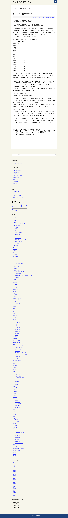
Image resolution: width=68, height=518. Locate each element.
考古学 (14, 398)
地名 (14, 293)
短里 (16, 284)
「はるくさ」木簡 (19, 345)
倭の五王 (17, 230)
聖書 (14, 411)
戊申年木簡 (17, 351)
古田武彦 (15, 279)
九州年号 (15, 222)
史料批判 (15, 282)
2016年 (14, 480)
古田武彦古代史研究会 (18, 195)
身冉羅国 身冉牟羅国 (19, 377)
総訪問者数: (15, 507)
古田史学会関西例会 (17, 163)
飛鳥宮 (14, 455)
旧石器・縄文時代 (17, 342)
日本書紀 (43, 17)
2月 (14, 465)
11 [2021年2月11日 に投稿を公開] (21, 205)
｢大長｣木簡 (17, 356)
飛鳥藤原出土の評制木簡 (20, 352)
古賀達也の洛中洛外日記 (23, 2)
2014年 (14, 483)
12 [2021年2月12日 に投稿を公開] (23, 205)
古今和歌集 (15, 260)
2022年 (14, 472)
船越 (16, 294)
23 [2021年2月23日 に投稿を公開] (17, 207)
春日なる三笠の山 (19, 263)
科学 (14, 389)
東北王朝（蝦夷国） (50, 17)
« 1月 (13, 210)
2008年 (14, 491)
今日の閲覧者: (16, 503)
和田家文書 (15, 179)
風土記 (14, 454)
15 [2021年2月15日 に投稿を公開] (14, 206)
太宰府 (14, 308)
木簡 (14, 344)
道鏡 (16, 305)
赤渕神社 (17, 384)
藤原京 (14, 414)
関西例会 (17, 277)
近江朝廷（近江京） (17, 425)
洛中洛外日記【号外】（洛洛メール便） (24, 275)
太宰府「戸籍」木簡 (19, 349)
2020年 (14, 475)
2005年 (14, 495)
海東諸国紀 (17, 333)
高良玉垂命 (17, 243)
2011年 (14, 487)
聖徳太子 (15, 185)
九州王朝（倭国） (37, 17)
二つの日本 (15, 245)
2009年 (14, 490)
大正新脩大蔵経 (18, 329)
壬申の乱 (15, 296)
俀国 (16, 228)
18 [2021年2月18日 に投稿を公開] (21, 206)
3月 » (16, 210)
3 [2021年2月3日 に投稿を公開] (19, 204)
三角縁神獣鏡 (18, 400)
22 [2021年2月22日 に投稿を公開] (14, 207)
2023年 (14, 471)
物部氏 (14, 369)
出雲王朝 (15, 254)
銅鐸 (14, 444)
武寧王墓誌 (17, 374)
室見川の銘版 (18, 435)
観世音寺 (17, 310)
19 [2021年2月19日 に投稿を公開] (23, 206)
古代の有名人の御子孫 (18, 265)
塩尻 (16, 325)
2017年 (14, 479)
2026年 (14, 462)
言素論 (16, 287)
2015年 (14, 482)
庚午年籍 (15, 315)
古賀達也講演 (16, 177)
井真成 (14, 250)
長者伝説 (15, 446)
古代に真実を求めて (19, 271)
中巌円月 (15, 220)
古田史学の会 (16, 270)
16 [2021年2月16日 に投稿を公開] (17, 206)
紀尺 (16, 285)
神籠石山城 (17, 405)
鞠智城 (14, 452)
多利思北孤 (17, 234)
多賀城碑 (17, 433)
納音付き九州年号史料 (20, 223)
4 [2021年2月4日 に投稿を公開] (21, 204)
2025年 (14, 469)
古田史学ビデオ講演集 (18, 175)
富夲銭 (16, 419)
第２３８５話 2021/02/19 (23, 14)
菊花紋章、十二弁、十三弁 (21, 239)
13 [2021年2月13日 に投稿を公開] (26, 205)
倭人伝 (14, 252)
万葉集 (14, 219)
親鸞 (14, 416)
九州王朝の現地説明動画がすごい (20, 170)
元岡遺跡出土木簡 (19, 347)
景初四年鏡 (17, 437)
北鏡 (14, 193)
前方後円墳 (15, 256)
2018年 (14, 478)
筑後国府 (15, 391)
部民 (14, 428)
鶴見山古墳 (17, 407)
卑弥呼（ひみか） (19, 232)
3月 (14, 464)
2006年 (14, 494)
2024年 (14, 470)
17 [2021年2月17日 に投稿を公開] (19, 206)
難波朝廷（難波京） (17, 450)
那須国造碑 (17, 441)
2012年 (14, 486)
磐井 (16, 236)
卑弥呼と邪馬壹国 (17, 174)
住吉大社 (17, 381)
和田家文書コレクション (18, 197)
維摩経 (16, 335)
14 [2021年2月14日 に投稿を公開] (12, 206)
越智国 (14, 423)
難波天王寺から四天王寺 (18, 448)
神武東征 (17, 301)
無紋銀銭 (17, 421)
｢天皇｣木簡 (17, 358)
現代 (14, 371)
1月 (14, 466)
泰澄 (14, 363)
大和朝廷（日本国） (17, 298)
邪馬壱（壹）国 (18, 241)
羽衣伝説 (15, 397)
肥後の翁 (15, 413)
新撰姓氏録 (17, 331)
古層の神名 (15, 268)
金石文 (14, 430)
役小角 (14, 317)
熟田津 (14, 367)
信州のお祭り (18, 387)
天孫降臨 (15, 306)
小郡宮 (14, 313)
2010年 (14, 488)
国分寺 (14, 291)
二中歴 (14, 247)
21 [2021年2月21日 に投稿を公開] (12, 207)
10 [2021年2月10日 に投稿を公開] (19, 205)
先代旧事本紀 (16, 191)
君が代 (16, 261)
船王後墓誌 (17, 439)
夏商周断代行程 (18, 327)
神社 (14, 379)
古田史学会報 (18, 273)
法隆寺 (14, 362)
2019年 (14, 476)
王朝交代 (15, 183)
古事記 (14, 258)
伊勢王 (16, 227)
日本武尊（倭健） (17, 340)
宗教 (14, 311)
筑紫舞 (14, 393)
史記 (16, 324)
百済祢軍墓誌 (18, 376)
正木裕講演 (15, 181)
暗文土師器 (17, 402)
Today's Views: (16, 502)
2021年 (14, 474)
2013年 (14, 484)
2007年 (14, 492)
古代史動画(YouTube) (17, 266)
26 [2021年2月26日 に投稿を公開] (23, 207)
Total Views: (15, 505)
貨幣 (14, 418)
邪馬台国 (15, 427)
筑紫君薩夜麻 (18, 238)
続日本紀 (15, 395)
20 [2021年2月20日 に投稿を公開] (26, 206)
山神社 (16, 382)
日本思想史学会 (16, 336)
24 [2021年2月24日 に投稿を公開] (19, 207)
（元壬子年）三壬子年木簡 (21, 354)
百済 (14, 373)
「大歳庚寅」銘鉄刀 (19, 432)
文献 (14, 321)
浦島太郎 (15, 365)
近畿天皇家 (17, 303)
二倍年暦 (15, 249)
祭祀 (14, 386)
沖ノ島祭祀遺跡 (18, 403)
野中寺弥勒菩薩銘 (19, 443)
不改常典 (17, 299)
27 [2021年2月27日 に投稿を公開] (26, 207)
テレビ (14, 217)
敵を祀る (15, 319)
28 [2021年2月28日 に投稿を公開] (12, 209)
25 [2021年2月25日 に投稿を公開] (21, 207)
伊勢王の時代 (16, 172)
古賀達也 (15, 280)
